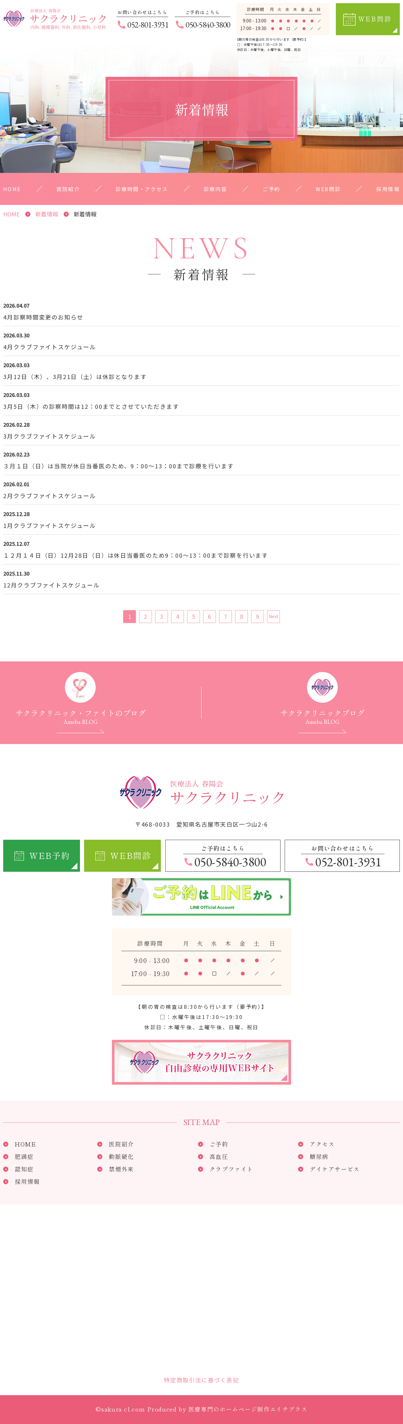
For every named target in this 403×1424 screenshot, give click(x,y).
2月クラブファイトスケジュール (49, 495)
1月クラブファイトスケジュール (49, 525)
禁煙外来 (121, 1169)
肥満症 (24, 1156)
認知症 (24, 1169)
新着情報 (46, 214)
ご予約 (271, 189)
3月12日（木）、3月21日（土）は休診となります (75, 376)
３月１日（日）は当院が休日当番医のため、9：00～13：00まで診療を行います (118, 466)
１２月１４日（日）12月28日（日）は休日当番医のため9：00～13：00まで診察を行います (135, 555)
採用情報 (388, 189)
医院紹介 (68, 189)
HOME (12, 189)
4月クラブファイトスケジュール (49, 347)
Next (274, 616)
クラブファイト (231, 1169)
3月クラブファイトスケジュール (49, 436)
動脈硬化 (121, 1156)
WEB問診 (328, 189)
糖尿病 (319, 1156)
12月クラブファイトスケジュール (51, 585)
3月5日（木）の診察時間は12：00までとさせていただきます (91, 406)
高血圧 (218, 1156)
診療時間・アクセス (141, 189)
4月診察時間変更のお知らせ (43, 317)
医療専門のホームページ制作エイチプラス (247, 1409)
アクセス (322, 1144)
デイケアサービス (335, 1169)
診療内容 (215, 189)
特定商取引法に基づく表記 (201, 1380)
